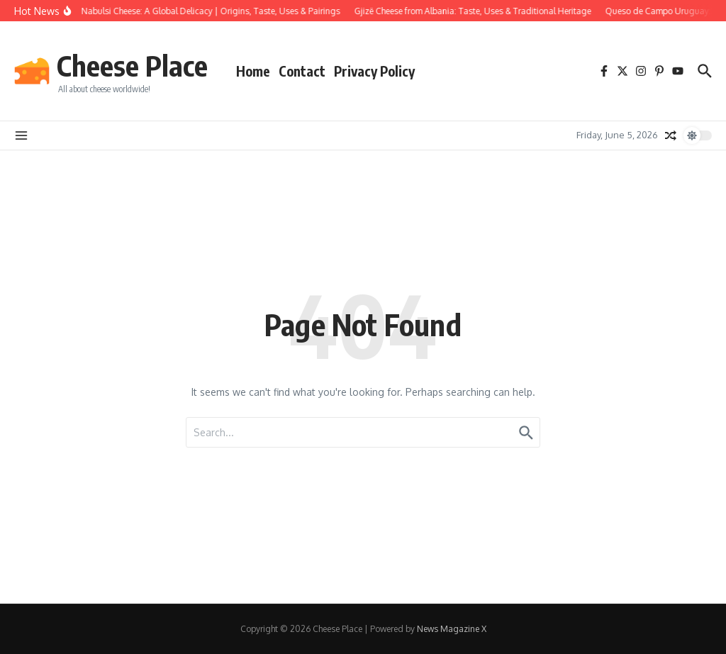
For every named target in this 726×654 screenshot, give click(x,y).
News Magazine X (451, 628)
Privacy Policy (374, 70)
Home (253, 70)
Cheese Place (132, 65)
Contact (302, 70)
